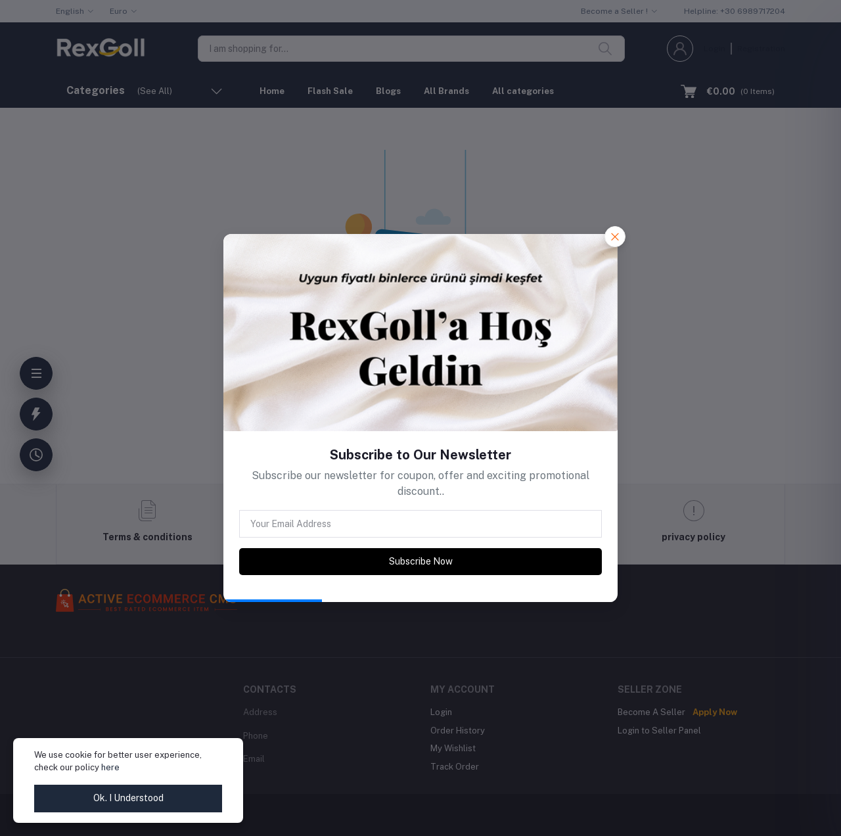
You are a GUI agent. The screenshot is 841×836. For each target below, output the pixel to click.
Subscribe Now (421, 561)
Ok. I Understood (128, 798)
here (110, 767)
